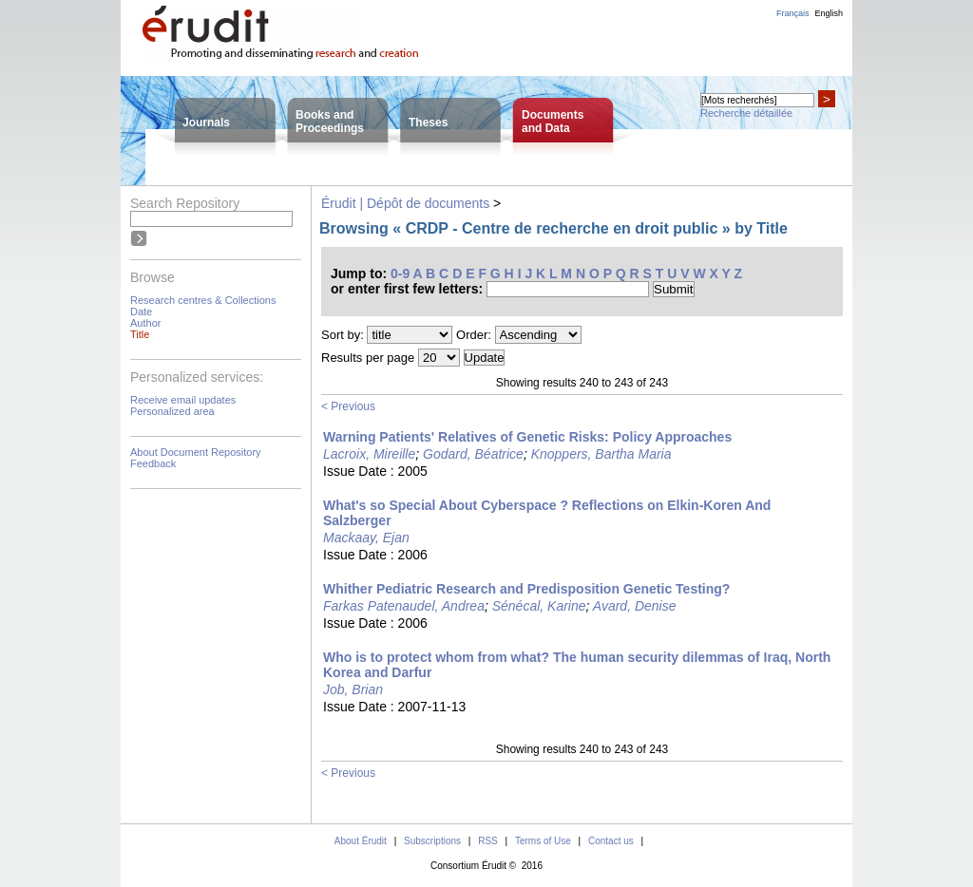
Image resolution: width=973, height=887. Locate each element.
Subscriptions (432, 841)
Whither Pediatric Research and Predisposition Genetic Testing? (526, 588)
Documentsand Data (552, 121)
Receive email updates (183, 400)
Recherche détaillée (746, 113)
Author (145, 323)
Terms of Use (543, 841)
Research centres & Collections (203, 300)
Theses (428, 122)
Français (793, 13)
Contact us (611, 841)
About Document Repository (195, 452)
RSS (488, 841)
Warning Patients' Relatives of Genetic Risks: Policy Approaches (527, 436)
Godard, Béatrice (473, 454)
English (828, 13)
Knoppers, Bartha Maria (601, 454)
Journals (206, 122)
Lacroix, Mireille (369, 454)
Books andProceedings (330, 121)
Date (141, 311)
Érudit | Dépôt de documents (405, 203)
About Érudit (360, 841)
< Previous (348, 406)
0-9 (400, 273)
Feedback (153, 463)
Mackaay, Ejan (366, 537)
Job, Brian (353, 689)
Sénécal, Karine (539, 605)
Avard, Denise (635, 605)
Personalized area (172, 411)
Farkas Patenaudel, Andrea (404, 605)
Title (139, 334)
